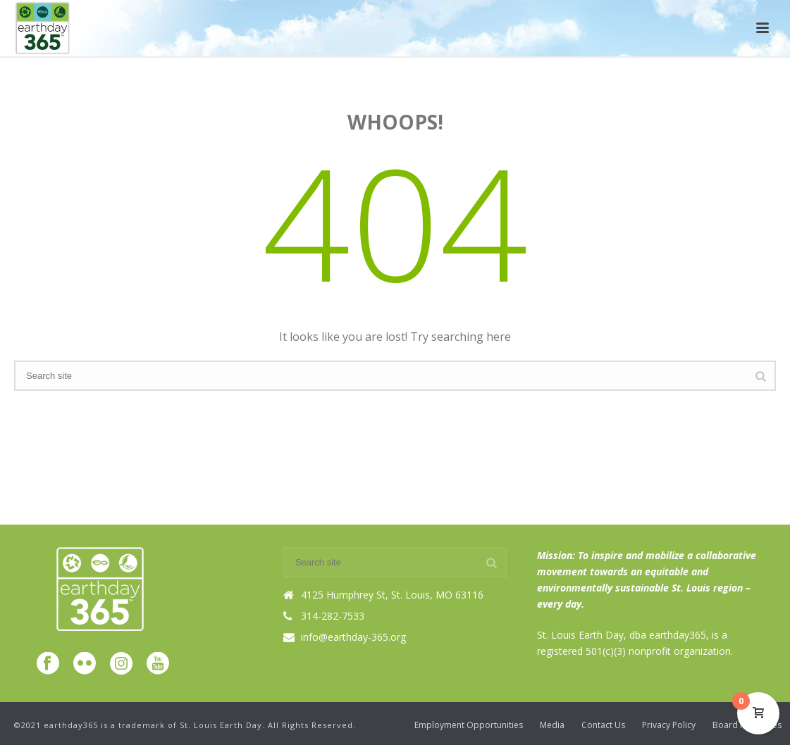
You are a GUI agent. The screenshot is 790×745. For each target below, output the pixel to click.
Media (552, 725)
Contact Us (603, 725)
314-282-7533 (332, 616)
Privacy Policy (669, 725)
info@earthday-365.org (353, 637)
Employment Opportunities (468, 725)
